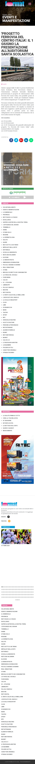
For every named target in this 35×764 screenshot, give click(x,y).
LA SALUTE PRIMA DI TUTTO (10, 415)
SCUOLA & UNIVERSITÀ (9, 252)
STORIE (4, 270)
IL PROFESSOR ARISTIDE (9, 342)
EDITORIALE (5, 250)
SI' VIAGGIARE (6, 420)
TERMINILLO (5, 227)
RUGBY (4, 332)
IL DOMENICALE (6, 212)
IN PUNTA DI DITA (7, 423)
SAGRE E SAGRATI (7, 428)
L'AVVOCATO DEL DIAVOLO (10, 297)
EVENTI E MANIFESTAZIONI (10, 209)
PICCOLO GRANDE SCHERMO (10, 265)
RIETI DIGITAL (6, 292)
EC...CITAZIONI (6, 282)
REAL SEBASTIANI (7, 267)
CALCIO (4, 280)
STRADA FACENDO (7, 352)
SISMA (4, 230)
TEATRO (4, 312)
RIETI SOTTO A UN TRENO (9, 245)
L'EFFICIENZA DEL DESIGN (9, 225)
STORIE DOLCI (6, 232)
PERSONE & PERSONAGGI (9, 325)
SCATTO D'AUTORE (7, 322)
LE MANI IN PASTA (7, 260)
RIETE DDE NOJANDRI (8, 255)
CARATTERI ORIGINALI (8, 350)
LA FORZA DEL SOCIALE (9, 275)
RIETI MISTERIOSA (7, 335)
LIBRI (3, 305)
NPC (3, 317)
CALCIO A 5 (5, 340)
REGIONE (4, 235)
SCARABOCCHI (6, 307)
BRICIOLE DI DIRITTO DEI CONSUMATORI (14, 272)
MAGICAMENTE (6, 430)
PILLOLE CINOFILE (7, 287)
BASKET (4, 337)
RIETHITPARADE (7, 327)
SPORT (4, 315)
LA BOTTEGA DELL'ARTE (9, 425)
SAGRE (4, 242)
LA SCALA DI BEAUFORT (9, 300)
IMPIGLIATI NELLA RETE (9, 247)
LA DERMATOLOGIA (8, 237)
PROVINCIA (5, 214)
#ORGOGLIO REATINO (8, 320)
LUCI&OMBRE (6, 345)
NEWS (3, 310)
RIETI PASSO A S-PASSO (9, 217)
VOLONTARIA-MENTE (8, 207)
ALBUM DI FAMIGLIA (8, 330)
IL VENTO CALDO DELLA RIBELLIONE (13, 295)
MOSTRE (4, 290)
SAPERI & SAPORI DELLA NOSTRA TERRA (14, 222)
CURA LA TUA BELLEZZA (9, 418)
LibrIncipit (5, 285)
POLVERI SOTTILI (7, 347)
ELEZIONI (4, 257)
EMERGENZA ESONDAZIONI (10, 262)
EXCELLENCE (6, 220)
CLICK (3, 302)
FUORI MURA (5, 277)
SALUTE (4, 240)
